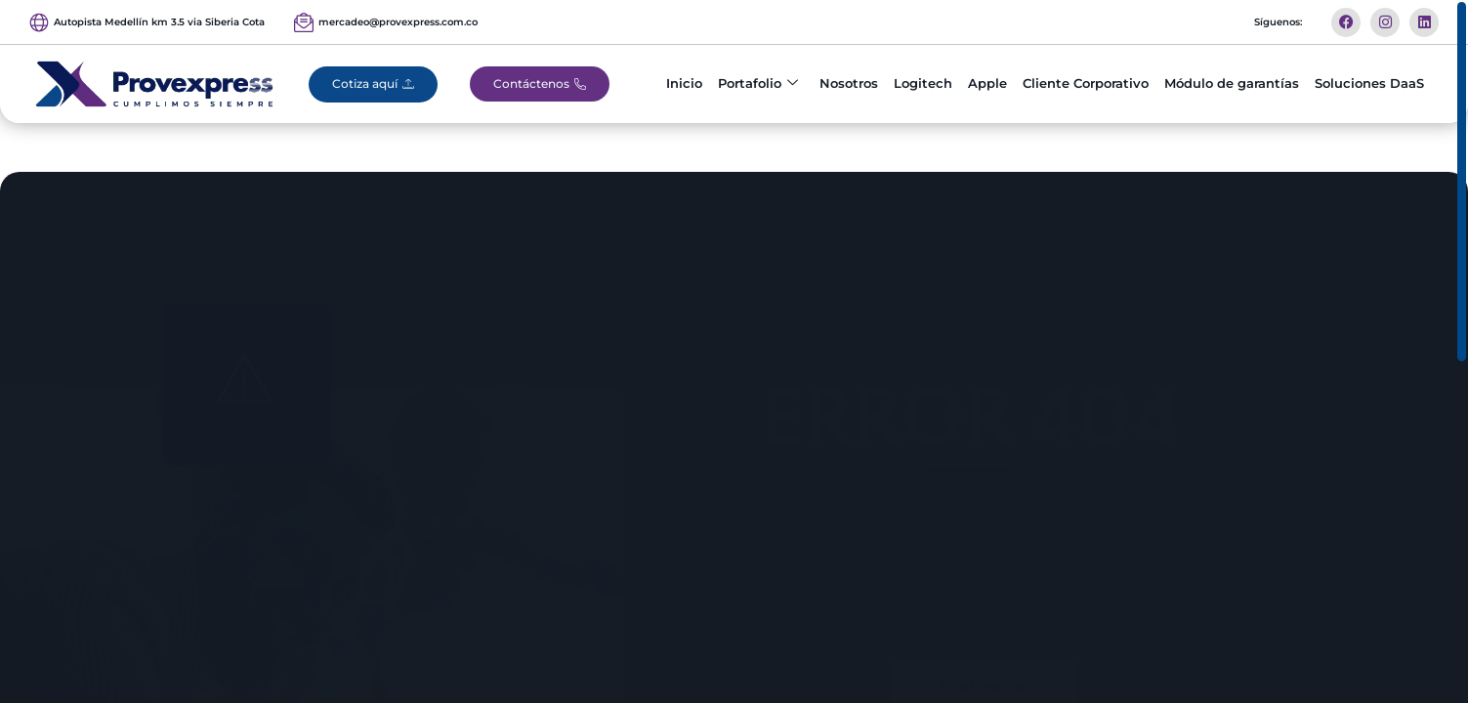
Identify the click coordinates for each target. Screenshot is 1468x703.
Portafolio (758, 84)
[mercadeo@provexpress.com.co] (304, 22)
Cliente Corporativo (1086, 83)
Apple (987, 83)
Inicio (684, 83)
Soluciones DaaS (1369, 83)
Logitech (923, 83)
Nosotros (848, 83)
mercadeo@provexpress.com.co (398, 22)
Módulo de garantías (1231, 83)
